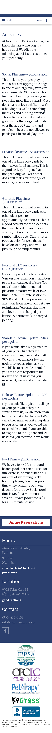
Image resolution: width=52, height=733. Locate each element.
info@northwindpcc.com (19, 622)
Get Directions (11, 600)
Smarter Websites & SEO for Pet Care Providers (31, 724)
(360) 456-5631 (12, 617)
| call (7, 20)
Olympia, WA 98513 (26, 592)
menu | (43, 20)
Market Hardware (11, 726)
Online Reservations (26, 522)
